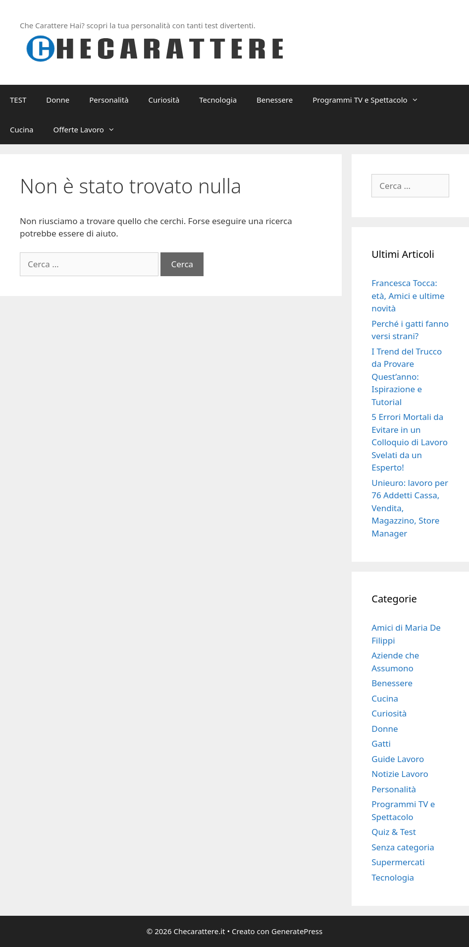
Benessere (275, 100)
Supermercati (397, 862)
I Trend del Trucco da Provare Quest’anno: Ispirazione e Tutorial (406, 377)
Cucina (22, 129)
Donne (57, 100)
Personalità (108, 100)
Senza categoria (402, 847)
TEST (18, 100)
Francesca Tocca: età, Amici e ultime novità (407, 295)
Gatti (381, 743)
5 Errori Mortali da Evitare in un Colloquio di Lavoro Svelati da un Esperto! (409, 442)
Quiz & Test (393, 831)
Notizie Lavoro (399, 773)
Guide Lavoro (397, 759)
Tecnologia (218, 100)
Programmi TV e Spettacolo (370, 100)
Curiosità (164, 100)
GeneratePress (296, 931)
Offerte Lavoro (89, 129)
